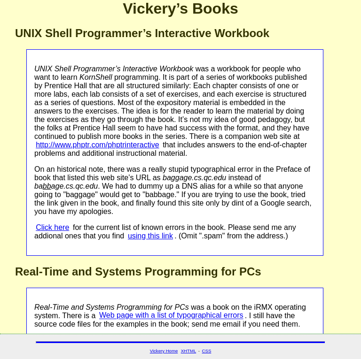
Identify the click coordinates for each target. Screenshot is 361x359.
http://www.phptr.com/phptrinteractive (97, 145)
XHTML (188, 350)
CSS (207, 350)
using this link (150, 236)
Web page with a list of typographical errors (171, 316)
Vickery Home (164, 350)
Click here (52, 227)
